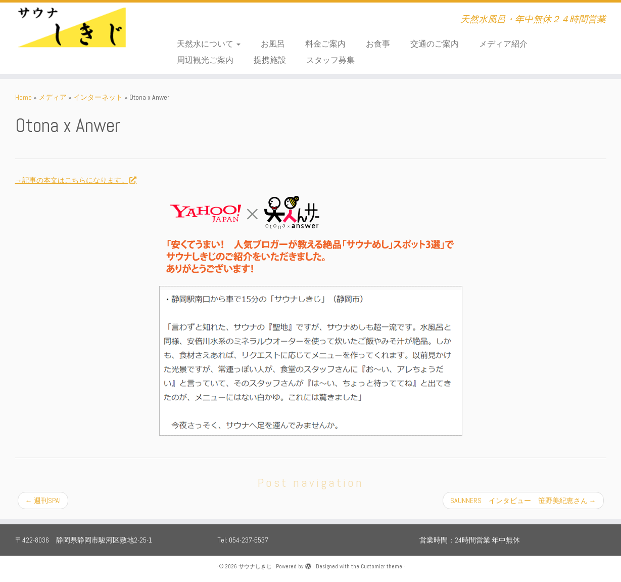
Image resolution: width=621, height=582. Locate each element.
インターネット (98, 97)
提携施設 (270, 60)
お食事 (378, 43)
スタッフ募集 (330, 60)
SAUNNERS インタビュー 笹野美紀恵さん (523, 500)
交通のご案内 (434, 43)
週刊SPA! (43, 500)
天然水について (209, 43)
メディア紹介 (503, 43)
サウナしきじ (255, 566)
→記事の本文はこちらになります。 (75, 180)
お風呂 (273, 43)
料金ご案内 (325, 43)
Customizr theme (381, 566)
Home (23, 97)
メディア (52, 97)
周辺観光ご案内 (205, 60)
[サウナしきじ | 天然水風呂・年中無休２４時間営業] (72, 33)
